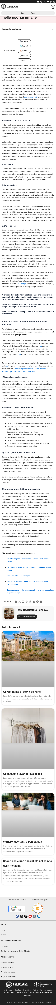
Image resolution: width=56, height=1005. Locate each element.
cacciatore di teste (31, 97)
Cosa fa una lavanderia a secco (22, 773)
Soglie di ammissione (8, 976)
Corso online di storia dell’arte (22, 691)
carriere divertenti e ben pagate (22, 841)
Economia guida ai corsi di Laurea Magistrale (18, 371)
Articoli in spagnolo (7, 962)
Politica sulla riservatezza (42, 990)
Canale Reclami (22, 993)
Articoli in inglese (7, 967)
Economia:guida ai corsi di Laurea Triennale (30, 369)
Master (32, 13)
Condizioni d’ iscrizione (23, 990)
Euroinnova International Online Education (16, 951)
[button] (53, 7)
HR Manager (21, 284)
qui (41, 346)
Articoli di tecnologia (8, 972)
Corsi (22, 13)
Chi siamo (4, 946)
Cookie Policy (9, 993)
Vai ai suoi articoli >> (26, 617)
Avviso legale (8, 990)
